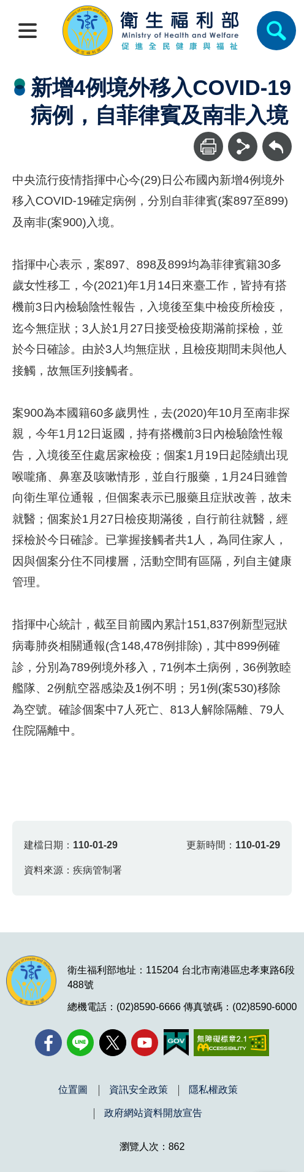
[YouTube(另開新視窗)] (144, 1042)
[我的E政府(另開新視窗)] (176, 1042)
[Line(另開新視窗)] (80, 1042)
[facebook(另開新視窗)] (48, 1042)
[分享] (242, 146)
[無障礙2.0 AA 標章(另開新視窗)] (231, 1042)
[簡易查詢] (276, 30)
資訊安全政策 (138, 1090)
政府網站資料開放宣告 (153, 1113)
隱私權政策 (213, 1090)
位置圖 (73, 1090)
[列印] (208, 146)
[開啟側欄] (27, 30)
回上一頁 (277, 137)
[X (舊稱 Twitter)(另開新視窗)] (112, 1042)
